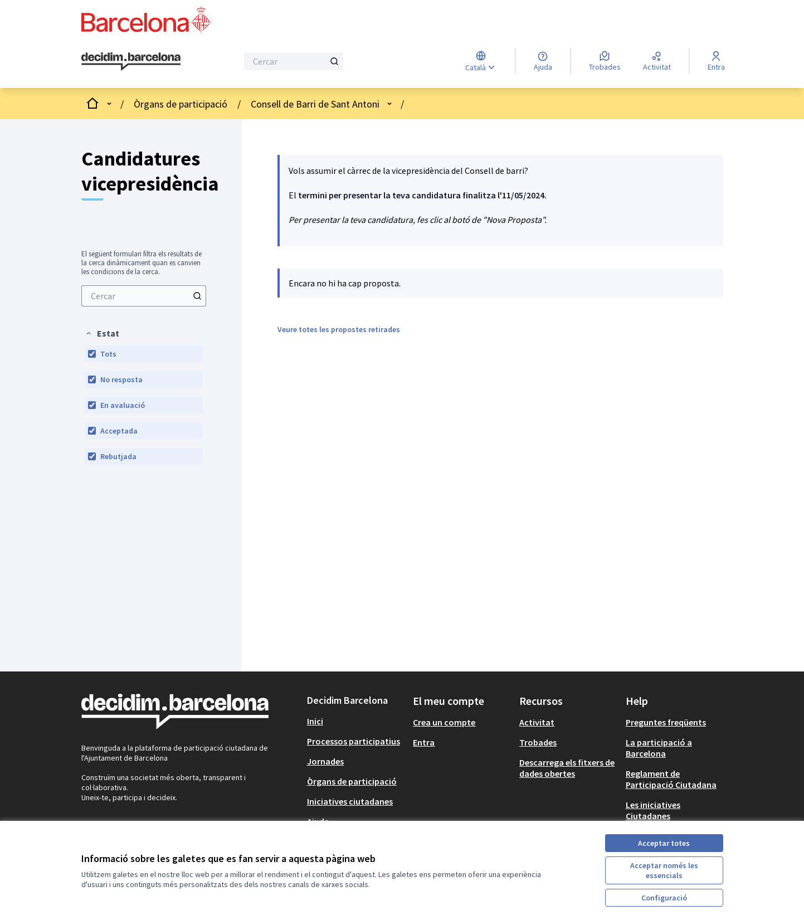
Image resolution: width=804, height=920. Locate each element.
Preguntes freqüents (666, 722)
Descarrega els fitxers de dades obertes (567, 768)
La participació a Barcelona (659, 748)
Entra (424, 742)
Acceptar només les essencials (664, 870)
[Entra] (716, 61)
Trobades (538, 742)
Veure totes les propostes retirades (338, 329)
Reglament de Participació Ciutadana (671, 779)
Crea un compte (444, 722)
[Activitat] (657, 61)
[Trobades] (604, 61)
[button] (102, 333)
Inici (315, 721)
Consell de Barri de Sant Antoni (315, 104)
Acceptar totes (664, 843)
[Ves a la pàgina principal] (131, 61)
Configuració (664, 898)
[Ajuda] (543, 61)
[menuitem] (143, 295)
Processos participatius (353, 741)
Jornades (325, 761)
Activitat (536, 722)
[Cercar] (294, 61)
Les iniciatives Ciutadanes (653, 810)
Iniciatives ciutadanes (350, 801)
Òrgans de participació (180, 104)
